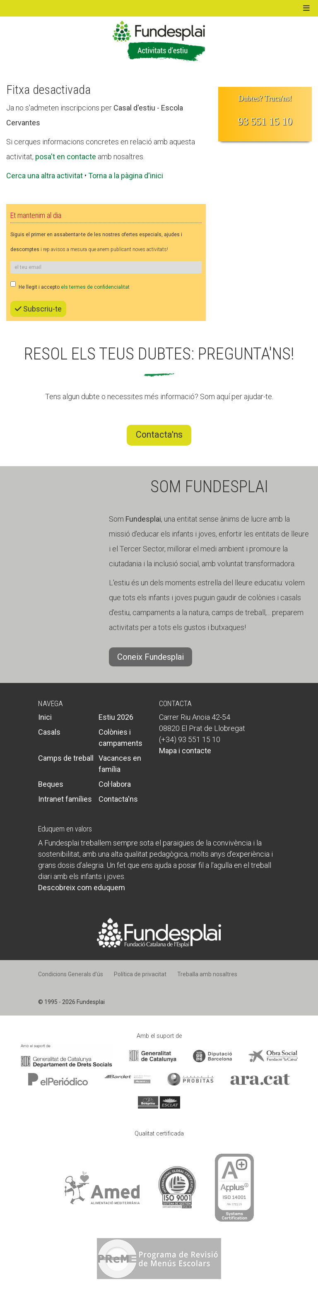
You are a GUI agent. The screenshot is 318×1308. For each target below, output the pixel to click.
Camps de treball (66, 758)
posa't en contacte (65, 156)
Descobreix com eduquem (81, 887)
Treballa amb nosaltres (207, 974)
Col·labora (115, 784)
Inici (45, 717)
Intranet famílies (65, 799)
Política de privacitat (140, 974)
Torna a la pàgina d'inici (125, 175)
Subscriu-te (38, 308)
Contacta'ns (159, 434)
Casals (49, 732)
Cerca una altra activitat (44, 175)
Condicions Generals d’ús (70, 974)
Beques (50, 784)
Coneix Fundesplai (150, 657)
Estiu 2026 (116, 717)
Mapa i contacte (185, 750)
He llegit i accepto (70, 285)
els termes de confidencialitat (95, 287)
